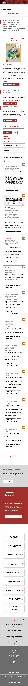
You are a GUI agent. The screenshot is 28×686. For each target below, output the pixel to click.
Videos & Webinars (10, 115)
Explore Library (8, 103)
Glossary (7, 481)
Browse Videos (8, 120)
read (18, 69)
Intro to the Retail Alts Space (14, 599)
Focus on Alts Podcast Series (12, 154)
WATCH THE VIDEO (12, 190)
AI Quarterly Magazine (14, 537)
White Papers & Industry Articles (10, 100)
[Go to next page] (17, 456)
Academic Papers (11, 142)
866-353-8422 (14, 656)
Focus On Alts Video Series (14, 546)
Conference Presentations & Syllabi (14, 608)
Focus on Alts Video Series (14, 157)
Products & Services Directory (14, 619)
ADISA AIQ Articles (11, 145)
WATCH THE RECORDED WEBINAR (13, 232)
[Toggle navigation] (26, 2)
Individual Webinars (12, 161)
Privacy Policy (14, 680)
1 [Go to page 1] (10, 455)
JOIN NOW (14, 682)
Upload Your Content (14, 590)
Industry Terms (14, 581)
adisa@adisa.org (14, 658)
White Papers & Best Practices (11, 149)
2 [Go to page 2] (12, 455)
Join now (5, 81)
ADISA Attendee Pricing (14, 636)
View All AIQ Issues (10, 84)
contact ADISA (14, 672)
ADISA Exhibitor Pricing (14, 624)
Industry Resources (12, 517)
